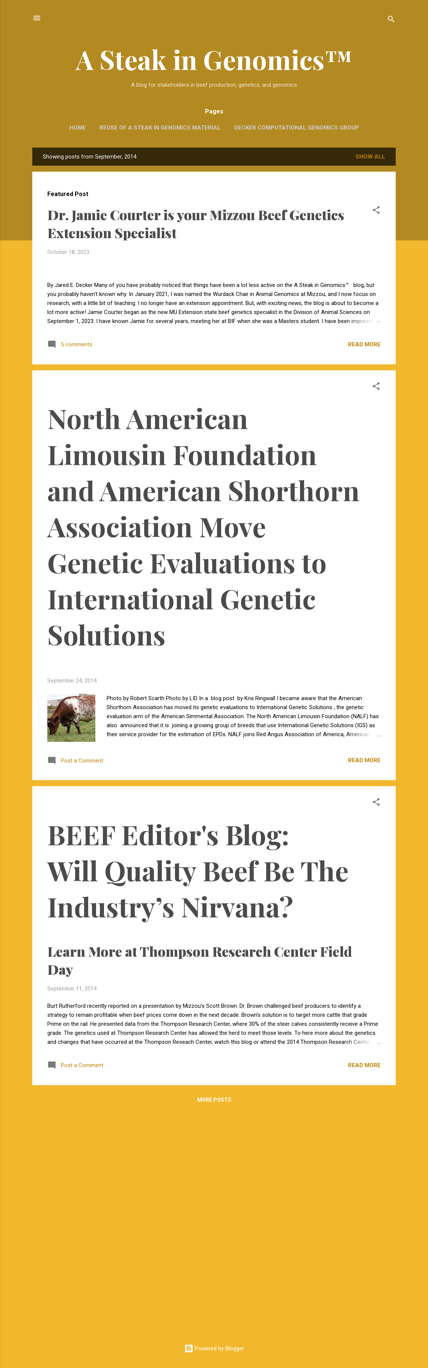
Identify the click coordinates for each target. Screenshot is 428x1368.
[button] (376, 211)
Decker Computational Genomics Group (296, 127)
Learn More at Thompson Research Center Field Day (205, 1121)
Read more (364, 568)
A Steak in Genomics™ (214, 59)
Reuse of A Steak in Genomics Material (160, 127)
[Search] (391, 20)
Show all (370, 156)
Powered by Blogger (214, 1348)
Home (77, 127)
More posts (214, 1324)
